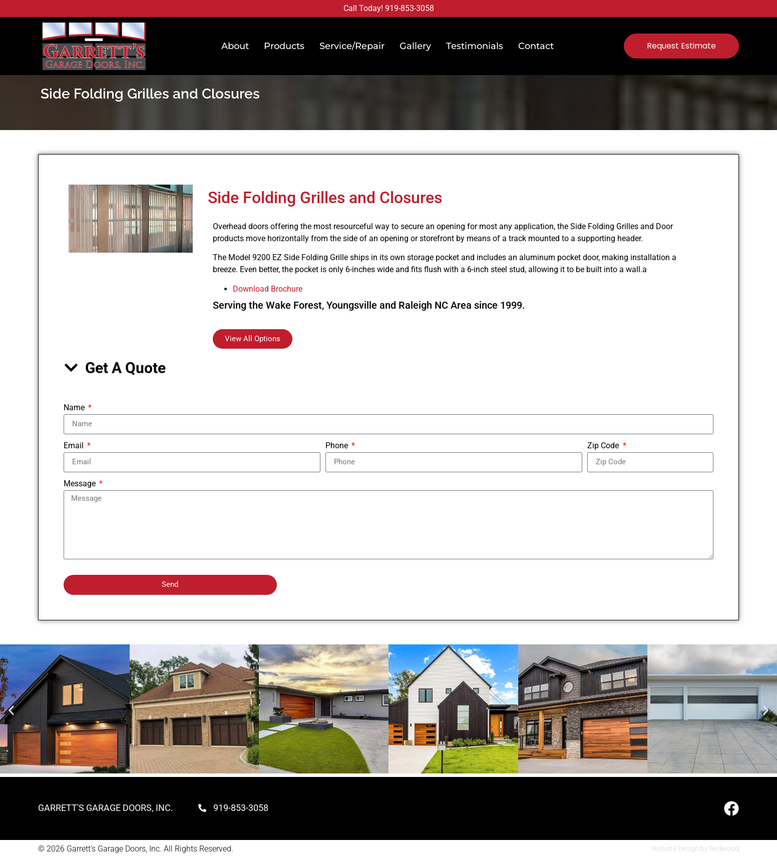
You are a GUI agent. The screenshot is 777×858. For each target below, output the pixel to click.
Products (284, 46)
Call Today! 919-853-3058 (388, 8)
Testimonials (474, 46)
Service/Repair (351, 46)
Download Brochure (267, 289)
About (235, 46)
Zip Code (604, 446)
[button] (11, 710)
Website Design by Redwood (695, 848)
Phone (337, 446)
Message (81, 484)
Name (75, 408)
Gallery (415, 46)
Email (75, 446)
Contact (536, 46)
